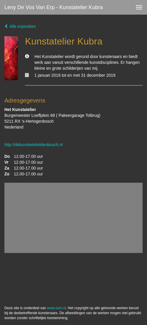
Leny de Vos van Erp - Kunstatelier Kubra (53, 7)
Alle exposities (20, 26)
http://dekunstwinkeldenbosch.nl (33, 144)
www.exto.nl (56, 308)
